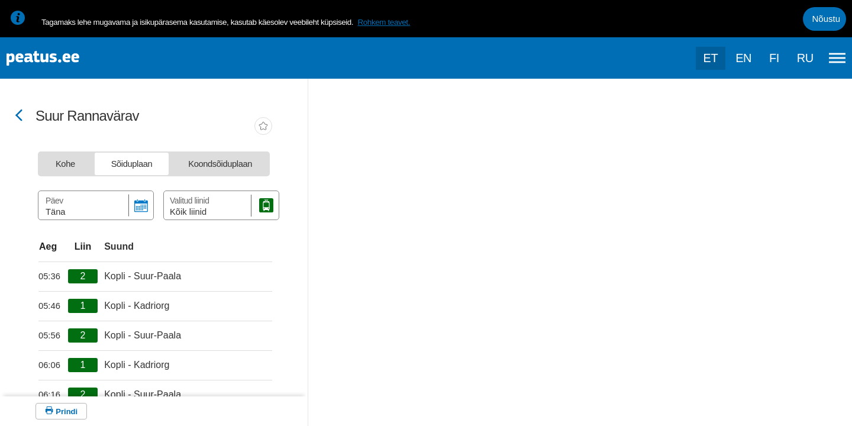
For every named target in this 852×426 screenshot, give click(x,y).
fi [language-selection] (774, 57)
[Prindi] (61, 411)
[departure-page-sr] (53, 276)
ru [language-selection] (805, 57)
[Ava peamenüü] (837, 58)
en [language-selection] (743, 57)
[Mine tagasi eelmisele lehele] (19, 116)
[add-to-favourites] (263, 127)
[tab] (65, 164)
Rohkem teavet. (383, 22)
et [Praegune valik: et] (710, 57)
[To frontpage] (68, 58)
